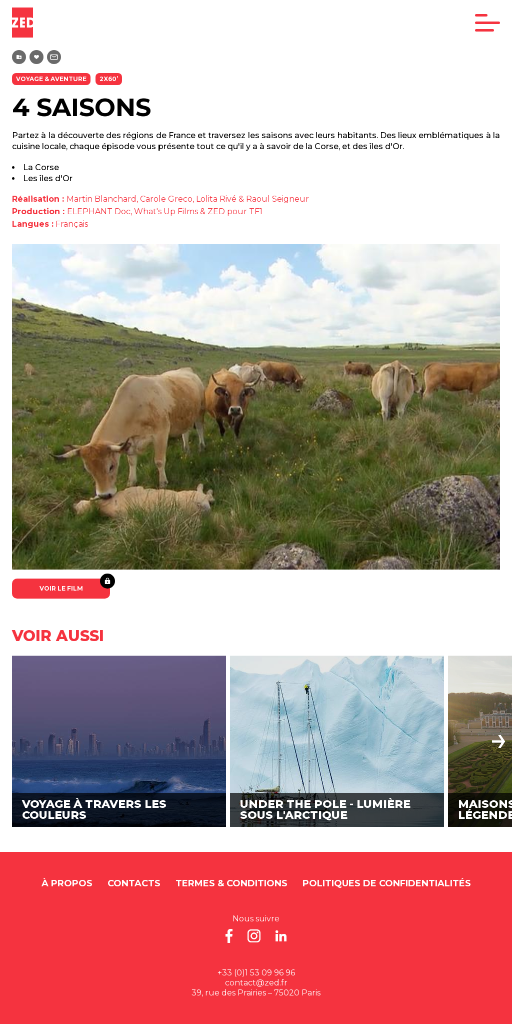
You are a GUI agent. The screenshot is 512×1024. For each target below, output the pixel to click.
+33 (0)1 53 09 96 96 (256, 972)
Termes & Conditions (232, 883)
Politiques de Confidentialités (386, 883)
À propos (67, 883)
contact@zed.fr (256, 982)
